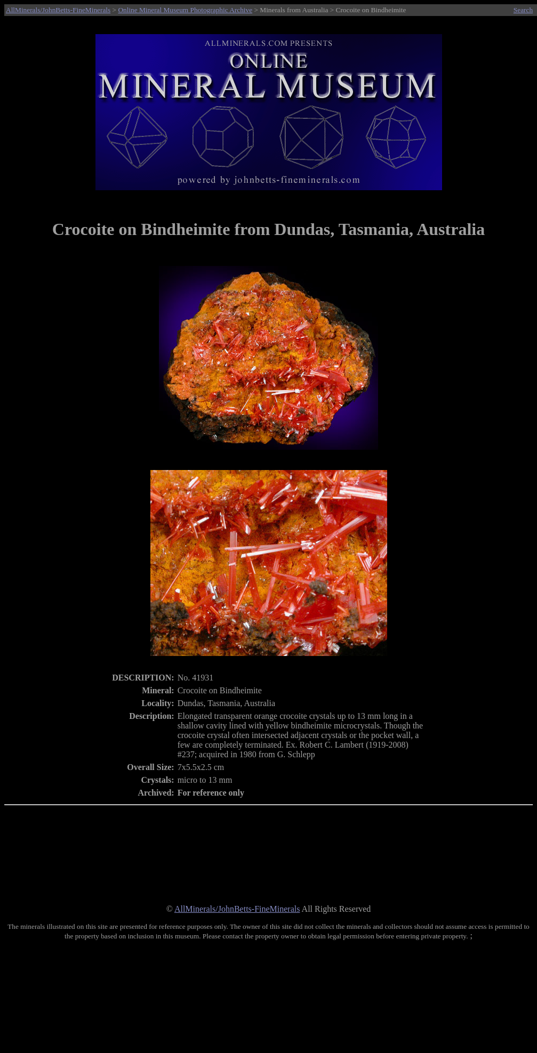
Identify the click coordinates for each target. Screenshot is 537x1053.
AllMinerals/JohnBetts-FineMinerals (58, 10)
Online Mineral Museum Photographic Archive (185, 10)
